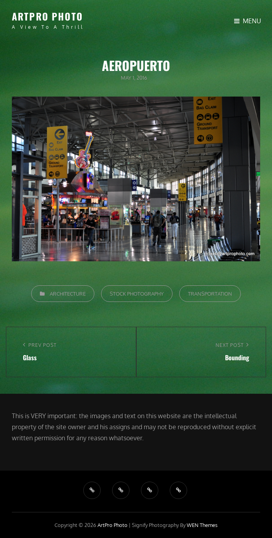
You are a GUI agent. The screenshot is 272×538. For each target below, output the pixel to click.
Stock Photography (137, 293)
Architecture (68, 293)
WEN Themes (202, 525)
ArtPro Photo (47, 16)
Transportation (210, 293)
